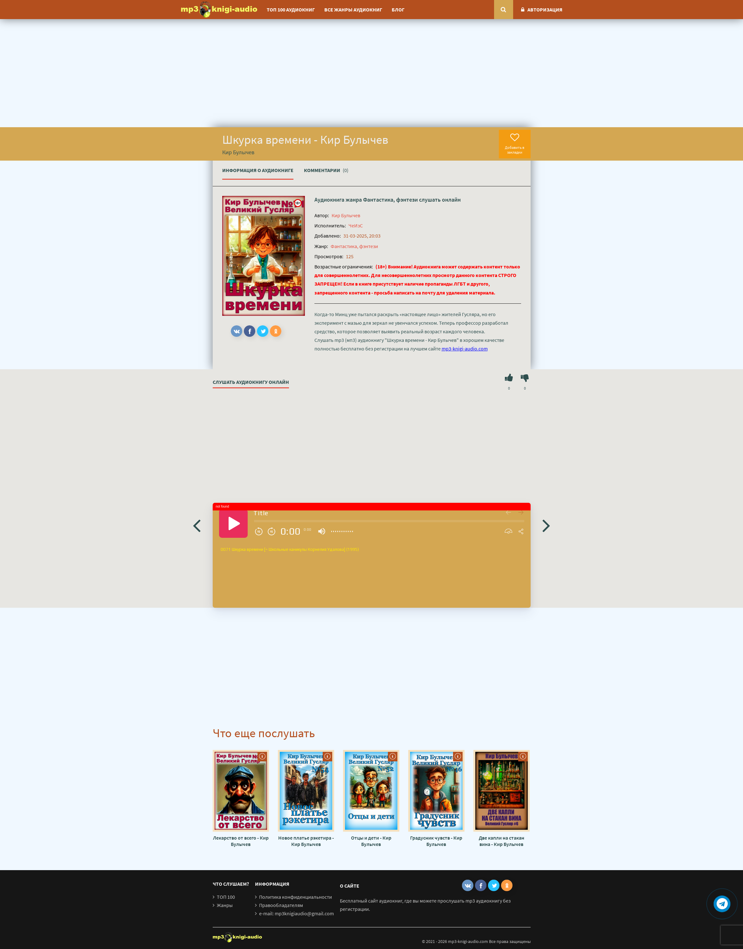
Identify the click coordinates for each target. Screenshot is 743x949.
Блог (398, 9)
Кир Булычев (346, 215)
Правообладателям (281, 905)
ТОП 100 (226, 897)
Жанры (225, 905)
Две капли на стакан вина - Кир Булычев (501, 841)
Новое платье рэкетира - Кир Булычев (306, 841)
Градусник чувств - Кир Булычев (436, 841)
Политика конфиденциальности (295, 897)
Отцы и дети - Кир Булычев (371, 841)
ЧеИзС (355, 225)
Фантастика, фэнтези (390, 199)
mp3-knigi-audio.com (465, 348)
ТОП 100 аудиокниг (291, 9)
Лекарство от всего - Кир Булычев (241, 841)
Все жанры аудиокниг (353, 9)
